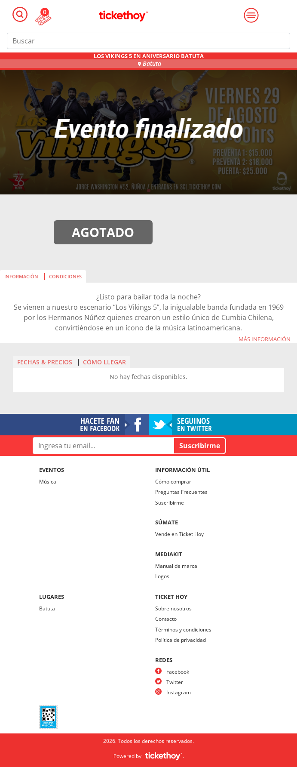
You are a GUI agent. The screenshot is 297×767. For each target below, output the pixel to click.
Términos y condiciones (183, 629)
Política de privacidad (180, 640)
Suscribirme (169, 502)
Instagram (178, 692)
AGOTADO (103, 232)
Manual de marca (176, 566)
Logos (162, 576)
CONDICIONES (65, 276)
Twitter (174, 682)
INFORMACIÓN (21, 276)
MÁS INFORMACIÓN (265, 339)
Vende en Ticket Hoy (179, 534)
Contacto (166, 618)
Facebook (177, 671)
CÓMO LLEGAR (104, 362)
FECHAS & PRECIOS (44, 362)
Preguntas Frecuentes (181, 492)
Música (47, 481)
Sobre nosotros (173, 608)
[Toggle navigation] (20, 14)
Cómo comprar (173, 481)
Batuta (47, 608)
